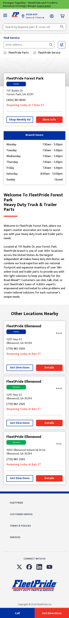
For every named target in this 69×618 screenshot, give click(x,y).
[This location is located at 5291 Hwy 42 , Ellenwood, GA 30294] (34, 341)
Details (49, 367)
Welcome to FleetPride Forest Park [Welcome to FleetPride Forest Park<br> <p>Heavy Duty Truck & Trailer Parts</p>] (34, 202)
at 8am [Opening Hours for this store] (23, 354)
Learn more (44, 6)
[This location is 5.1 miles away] (58, 443)
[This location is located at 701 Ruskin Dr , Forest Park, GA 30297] (34, 92)
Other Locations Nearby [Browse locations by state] (34, 313)
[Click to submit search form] (51, 45)
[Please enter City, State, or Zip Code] (27, 44)
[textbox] (34, 27)
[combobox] (34, 27)
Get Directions (20, 367)
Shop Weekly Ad (19, 119)
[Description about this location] (34, 261)
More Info (49, 119)
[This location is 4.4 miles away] (58, 333)
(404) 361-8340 (16, 100)
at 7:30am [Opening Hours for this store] (35, 17)
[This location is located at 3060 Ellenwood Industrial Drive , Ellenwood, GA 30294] (34, 452)
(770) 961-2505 (15, 349)
